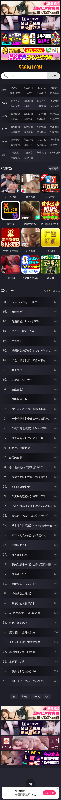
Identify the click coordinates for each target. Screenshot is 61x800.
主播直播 (41, 106)
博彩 (4, 90)
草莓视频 (41, 152)
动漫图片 (54, 126)
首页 (14, 696)
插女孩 (15, 152)
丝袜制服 (28, 106)
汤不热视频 (54, 152)
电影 (4, 116)
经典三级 (28, 119)
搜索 (53, 75)
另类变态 (54, 119)
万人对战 (41, 87)
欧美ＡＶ (41, 100)
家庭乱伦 (28, 139)
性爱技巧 (54, 145)
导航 (4, 155)
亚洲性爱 (15, 113)
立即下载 (49, 792)
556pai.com (30, 67)
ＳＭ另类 (54, 106)
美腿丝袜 (15, 132)
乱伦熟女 (41, 119)
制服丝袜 (15, 119)
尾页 (47, 696)
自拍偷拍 (28, 100)
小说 (4, 142)
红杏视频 (15, 158)
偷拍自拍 (28, 113)
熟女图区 (41, 132)
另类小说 (28, 145)
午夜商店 (28, 152)
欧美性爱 (54, 113)
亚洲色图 (28, 126)
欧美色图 (41, 126)
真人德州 (28, 87)
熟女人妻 (15, 106)
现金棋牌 (41, 93)
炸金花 (28, 93)
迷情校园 (15, 145)
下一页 (36, 696)
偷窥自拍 (15, 126)
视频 (4, 103)
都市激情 (15, 139)
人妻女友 (41, 139)
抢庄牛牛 (54, 93)
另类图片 (54, 132)
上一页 (24, 696)
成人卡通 (41, 113)
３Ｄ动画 (54, 100)
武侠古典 (54, 139)
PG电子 (15, 87)
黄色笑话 (41, 145)
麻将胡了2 (15, 93)
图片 (4, 129)
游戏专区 (54, 87)
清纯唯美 (28, 132)
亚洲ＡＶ (15, 100)
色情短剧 (28, 158)
